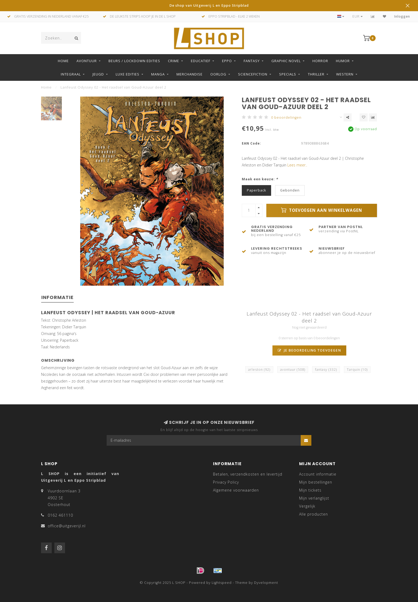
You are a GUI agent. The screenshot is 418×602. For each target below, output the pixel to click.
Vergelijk (307, 506)
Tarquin (357, 369)
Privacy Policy (226, 482)
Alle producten (313, 514)
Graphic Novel (286, 60)
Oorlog (218, 74)
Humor (343, 60)
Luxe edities (127, 74)
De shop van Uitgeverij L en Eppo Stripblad (209, 5)
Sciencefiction (252, 74)
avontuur (292, 369)
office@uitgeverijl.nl (67, 525)
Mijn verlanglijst (314, 498)
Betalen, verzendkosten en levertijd (247, 474)
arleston (259, 369)
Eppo (227, 60)
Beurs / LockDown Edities (134, 60)
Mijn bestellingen (315, 482)
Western (344, 74)
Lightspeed (222, 582)
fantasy (326, 369)
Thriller (316, 74)
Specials (287, 74)
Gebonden (290, 190)
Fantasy (252, 60)
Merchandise (189, 74)
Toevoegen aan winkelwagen (321, 210)
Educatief (200, 60)
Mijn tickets (310, 490)
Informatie (57, 297)
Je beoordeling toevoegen (309, 350)
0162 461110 (60, 515)
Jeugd (98, 74)
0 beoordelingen (286, 117)
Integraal (71, 74)
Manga (158, 74)
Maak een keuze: (260, 179)
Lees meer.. (297, 165)
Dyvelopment (266, 582)
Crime (173, 60)
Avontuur (87, 60)
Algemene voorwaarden (236, 490)
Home (63, 60)
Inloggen (402, 16)
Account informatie (317, 474)
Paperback (256, 190)
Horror (320, 60)
